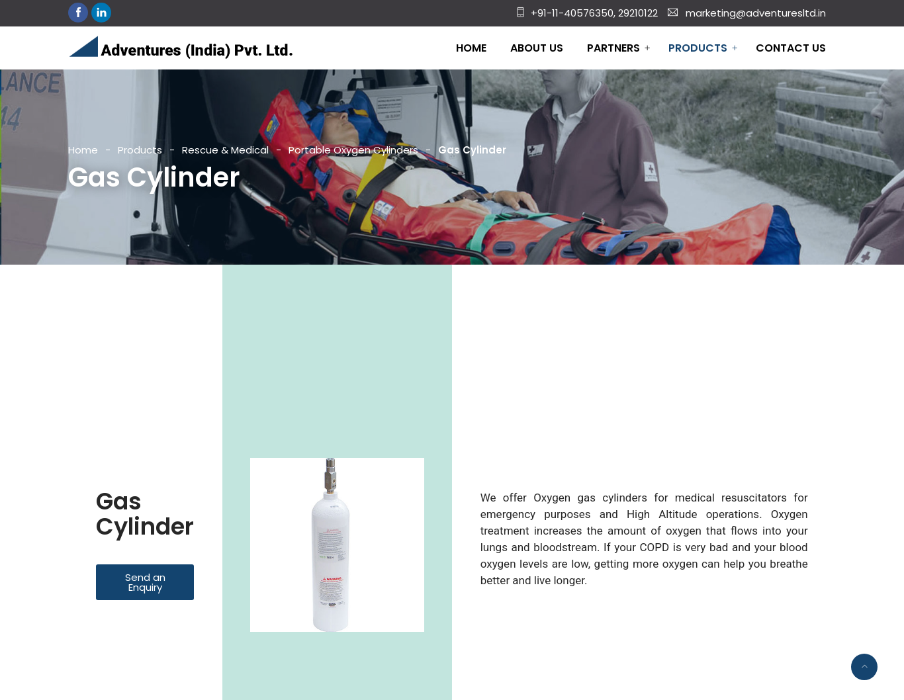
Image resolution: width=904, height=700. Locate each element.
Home (471, 48)
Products (697, 48)
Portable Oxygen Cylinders (353, 150)
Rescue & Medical (225, 150)
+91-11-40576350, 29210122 (594, 13)
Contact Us (791, 48)
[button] (145, 582)
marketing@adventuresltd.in (756, 13)
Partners (613, 48)
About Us (536, 48)
